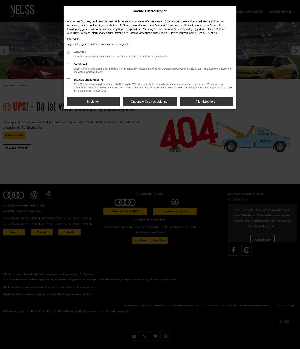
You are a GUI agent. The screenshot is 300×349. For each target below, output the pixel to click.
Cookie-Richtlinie (207, 32)
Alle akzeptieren (206, 101)
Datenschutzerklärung (183, 32)
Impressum (73, 38)
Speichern (94, 101)
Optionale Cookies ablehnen (150, 101)
